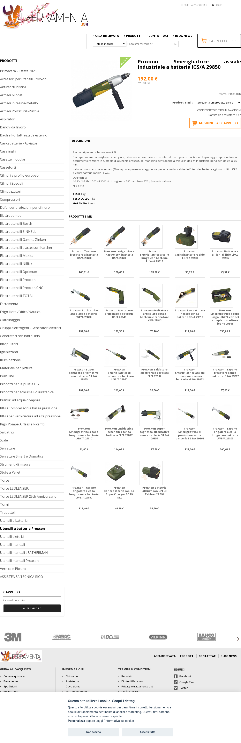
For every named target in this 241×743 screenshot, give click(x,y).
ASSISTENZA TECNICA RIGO (21, 576)
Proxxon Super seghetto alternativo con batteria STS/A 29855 (84, 374)
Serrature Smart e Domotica (21, 456)
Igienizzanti (9, 352)
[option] (24, 637)
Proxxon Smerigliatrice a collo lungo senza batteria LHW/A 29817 (84, 433)
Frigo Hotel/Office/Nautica (20, 312)
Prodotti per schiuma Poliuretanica (27, 392)
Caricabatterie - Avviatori (19, 143)
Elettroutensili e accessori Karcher (26, 247)
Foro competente (76, 691)
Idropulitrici (9, 344)
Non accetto (93, 732)
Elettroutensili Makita (16, 255)
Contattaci (158, 36)
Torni (4, 504)
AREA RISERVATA (107, 36)
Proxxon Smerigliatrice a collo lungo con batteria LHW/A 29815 (154, 256)
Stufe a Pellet (10, 472)
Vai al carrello (32, 608)
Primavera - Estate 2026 (18, 71)
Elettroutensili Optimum (18, 271)
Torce (4, 480)
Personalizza (76, 721)
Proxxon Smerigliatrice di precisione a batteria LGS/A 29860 (119, 374)
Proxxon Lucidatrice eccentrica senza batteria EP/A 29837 (119, 432)
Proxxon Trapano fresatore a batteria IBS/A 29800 (84, 255)
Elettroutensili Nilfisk (16, 263)
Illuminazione (10, 360)
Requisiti (126, 676)
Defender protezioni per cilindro (25, 207)
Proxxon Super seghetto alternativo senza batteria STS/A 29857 (154, 433)
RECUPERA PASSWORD (194, 5)
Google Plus (186, 682)
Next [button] (238, 639)
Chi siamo (72, 676)
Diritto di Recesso (132, 681)
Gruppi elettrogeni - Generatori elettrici (30, 328)
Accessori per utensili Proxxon (23, 79)
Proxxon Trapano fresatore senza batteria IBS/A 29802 (225, 373)
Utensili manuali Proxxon (19, 560)
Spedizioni (10, 686)
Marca (223, 94)
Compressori (10, 199)
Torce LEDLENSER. (14, 488)
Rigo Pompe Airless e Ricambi (22, 424)
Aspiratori (7, 119)
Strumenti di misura (15, 464)
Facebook (185, 676)
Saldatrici (7, 432)
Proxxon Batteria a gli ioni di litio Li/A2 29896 (225, 255)
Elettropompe (10, 215)
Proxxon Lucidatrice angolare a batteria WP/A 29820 (84, 314)
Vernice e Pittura (13, 568)
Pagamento (10, 681)
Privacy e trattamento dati (137, 686)
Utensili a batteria (14, 520)
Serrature (7, 448)
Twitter (183, 688)
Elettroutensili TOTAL (16, 295)
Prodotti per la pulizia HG (19, 384)
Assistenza (73, 681)
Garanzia (80, 203)
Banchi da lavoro (13, 127)
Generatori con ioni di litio (20, 336)
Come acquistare (14, 676)
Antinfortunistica (13, 87)
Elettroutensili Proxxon (18, 279)
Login (219, 5)
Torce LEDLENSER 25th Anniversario (28, 496)
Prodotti (133, 36)
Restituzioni (10, 691)
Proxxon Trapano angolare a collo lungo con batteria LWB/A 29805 (225, 433)
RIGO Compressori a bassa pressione (28, 408)
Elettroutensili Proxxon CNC (21, 287)
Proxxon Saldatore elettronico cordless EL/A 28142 (154, 373)
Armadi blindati (11, 95)
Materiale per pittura (16, 368)
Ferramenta (9, 304)
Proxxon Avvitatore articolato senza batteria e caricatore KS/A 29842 (154, 315)
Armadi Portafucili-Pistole (19, 111)
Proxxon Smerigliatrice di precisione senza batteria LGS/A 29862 (190, 433)
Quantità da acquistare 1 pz (223, 115)
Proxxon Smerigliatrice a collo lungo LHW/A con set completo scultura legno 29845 (225, 317)
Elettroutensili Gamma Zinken (23, 239)
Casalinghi (8, 151)
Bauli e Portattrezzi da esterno (23, 135)
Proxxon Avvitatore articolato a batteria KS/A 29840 (119, 314)
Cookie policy (129, 691)
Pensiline (7, 376)
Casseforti (8, 167)
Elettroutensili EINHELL (18, 231)
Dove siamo (73, 686)
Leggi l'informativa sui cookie (115, 721)
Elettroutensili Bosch (16, 223)
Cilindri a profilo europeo (19, 175)
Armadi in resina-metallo (19, 103)
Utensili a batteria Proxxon (22, 528)
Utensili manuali (12, 544)
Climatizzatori (10, 191)
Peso (76, 194)
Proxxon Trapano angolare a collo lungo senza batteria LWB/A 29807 (84, 492)
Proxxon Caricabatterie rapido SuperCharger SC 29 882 (119, 492)
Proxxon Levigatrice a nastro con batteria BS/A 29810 (119, 255)
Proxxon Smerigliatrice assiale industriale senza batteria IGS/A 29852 (190, 374)
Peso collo (81, 198)
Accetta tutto (147, 732)
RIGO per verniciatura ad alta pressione (30, 416)
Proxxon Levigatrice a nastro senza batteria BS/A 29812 (190, 314)
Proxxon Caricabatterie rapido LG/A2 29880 (190, 255)
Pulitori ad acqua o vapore (20, 400)
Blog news (183, 36)
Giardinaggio (10, 320)
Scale (4, 440)
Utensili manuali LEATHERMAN (24, 552)
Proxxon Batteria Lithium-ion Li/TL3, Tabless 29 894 (154, 491)
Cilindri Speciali (11, 183)
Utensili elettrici (12, 536)
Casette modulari (13, 159)
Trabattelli (8, 512)
